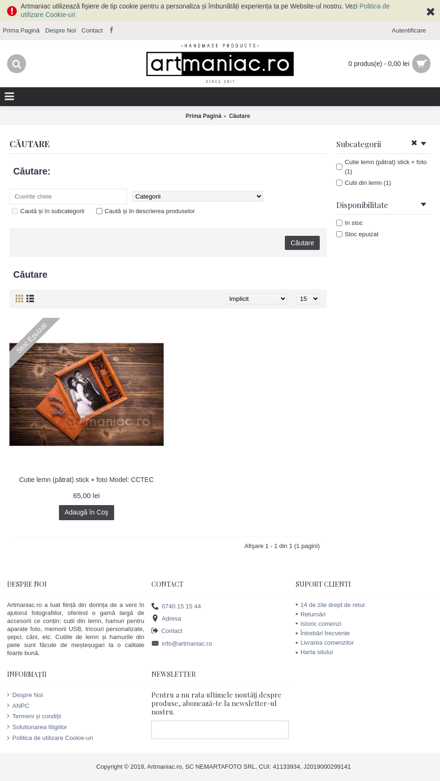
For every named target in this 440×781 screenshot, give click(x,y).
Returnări (310, 614)
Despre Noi (25, 694)
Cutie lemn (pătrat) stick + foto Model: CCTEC (86, 479)
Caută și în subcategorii (48, 211)
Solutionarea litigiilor (37, 727)
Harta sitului (314, 652)
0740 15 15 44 (176, 606)
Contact (167, 631)
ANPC (18, 705)
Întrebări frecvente (323, 633)
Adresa (166, 619)
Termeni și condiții (34, 716)
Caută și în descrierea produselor (145, 211)
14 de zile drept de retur (330, 604)
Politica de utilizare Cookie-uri (50, 737)
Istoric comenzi (318, 623)
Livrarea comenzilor (325, 642)
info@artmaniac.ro (181, 644)
